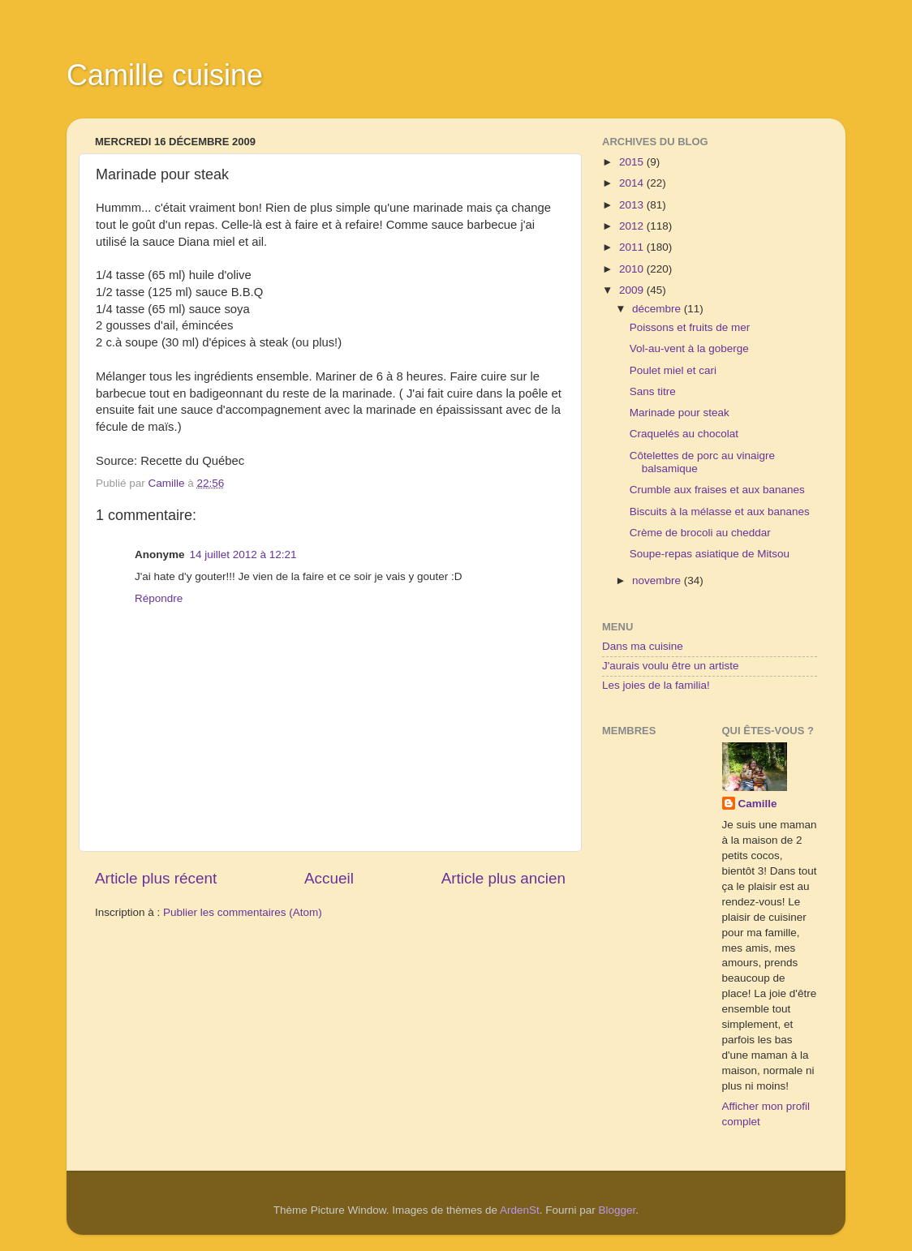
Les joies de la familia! (656, 685)
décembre (658, 309)
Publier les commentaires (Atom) (242, 912)
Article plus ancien (503, 878)
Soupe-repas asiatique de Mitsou (709, 554)
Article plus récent (156, 878)
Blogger (617, 1210)
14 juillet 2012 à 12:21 (243, 554)
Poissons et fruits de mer (690, 327)
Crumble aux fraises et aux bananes (717, 490)
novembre (658, 580)
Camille (757, 803)
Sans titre (653, 391)
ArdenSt (520, 1210)
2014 (633, 183)
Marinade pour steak (679, 412)
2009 (633, 290)
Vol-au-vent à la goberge (689, 348)
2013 (633, 205)
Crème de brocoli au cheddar (700, 533)
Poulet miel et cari (673, 370)
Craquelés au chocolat (684, 434)
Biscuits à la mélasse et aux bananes (720, 511)
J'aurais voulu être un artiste (670, 666)
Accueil (329, 878)
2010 (633, 269)
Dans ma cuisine (642, 646)
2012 (633, 226)
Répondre (159, 598)
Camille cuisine (165, 75)
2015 (633, 162)
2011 (633, 247)
